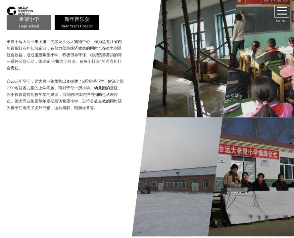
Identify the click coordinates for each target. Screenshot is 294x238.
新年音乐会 (77, 23)
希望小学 (29, 23)
